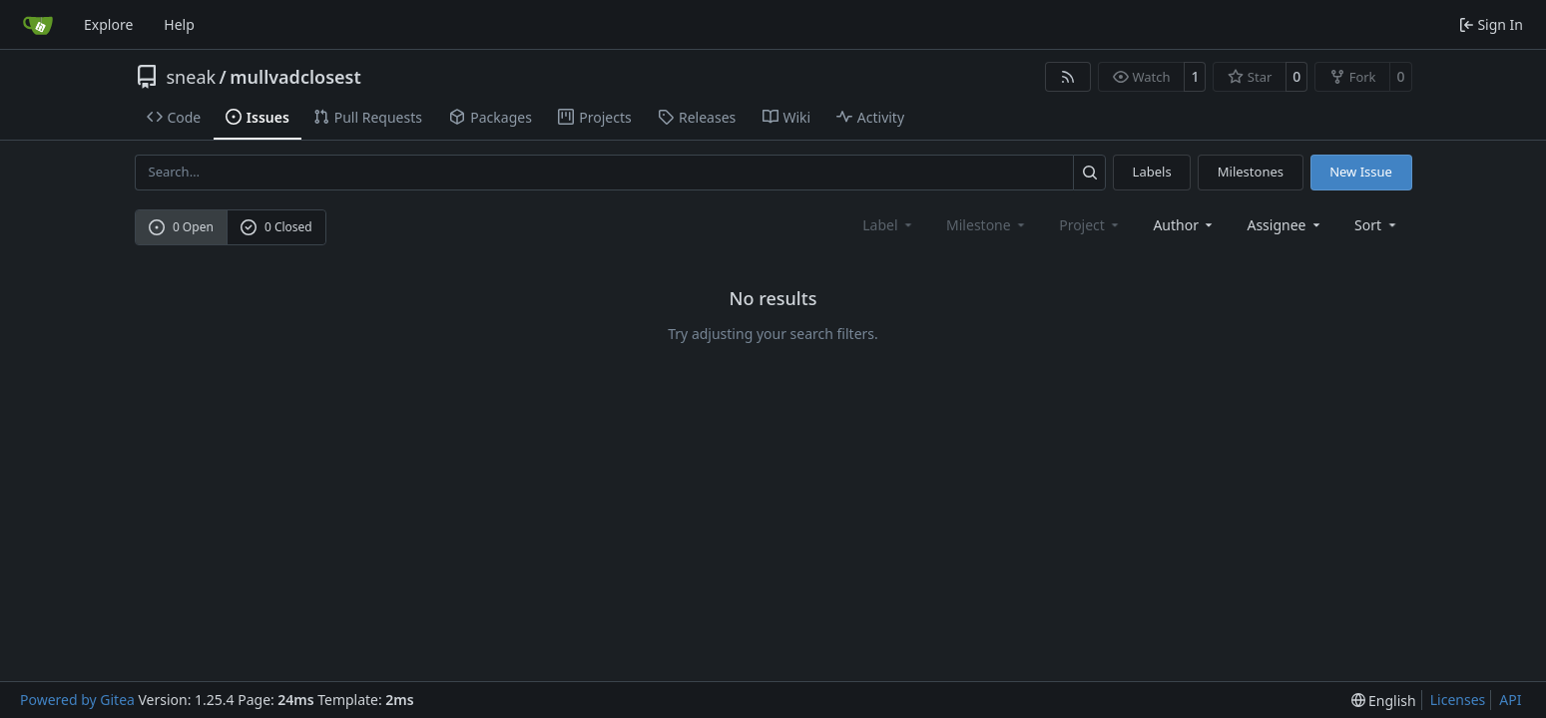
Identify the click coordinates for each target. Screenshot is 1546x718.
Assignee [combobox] (1285, 224)
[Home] (38, 25)
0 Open (181, 226)
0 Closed (276, 226)
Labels (1152, 171)
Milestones (1251, 171)
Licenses (1458, 699)
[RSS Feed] (1068, 77)
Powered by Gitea (77, 699)
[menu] (1376, 224)
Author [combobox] (1184, 224)
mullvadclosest (295, 77)
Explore (108, 24)
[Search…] (1089, 172)
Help (179, 24)
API (1510, 699)
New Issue (1360, 171)
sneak (192, 77)
